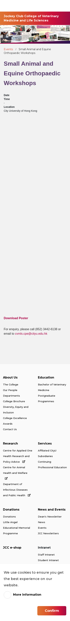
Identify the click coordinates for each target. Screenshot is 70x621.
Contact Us (10, 429)
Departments (11, 395)
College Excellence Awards (15, 421)
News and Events (52, 509)
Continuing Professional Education (52, 464)
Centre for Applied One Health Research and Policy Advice (17, 456)
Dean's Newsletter (50, 516)
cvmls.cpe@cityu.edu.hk (31, 333)
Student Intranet (48, 560)
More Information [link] (27, 594)
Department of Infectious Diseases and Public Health (17, 490)
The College (10, 384)
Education (46, 377)
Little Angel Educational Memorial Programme (16, 528)
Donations (11, 509)
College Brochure (14, 401)
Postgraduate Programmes (46, 398)
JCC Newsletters (48, 533)
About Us (10, 377)
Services (45, 443)
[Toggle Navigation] (63, 6)
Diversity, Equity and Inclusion (15, 409)
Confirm (52, 611)
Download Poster (16, 318)
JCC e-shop (12, 547)
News (41, 522)
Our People (10, 390)
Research (10, 443)
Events (8, 49)
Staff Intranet (46, 554)
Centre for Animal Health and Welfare (15, 473)
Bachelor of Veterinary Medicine (52, 387)
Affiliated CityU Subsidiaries (47, 453)
